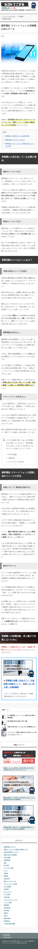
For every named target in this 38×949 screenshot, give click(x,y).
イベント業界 (8, 902)
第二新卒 (6, 865)
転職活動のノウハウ (10, 847)
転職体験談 (7, 860)
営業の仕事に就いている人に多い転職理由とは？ (21, 727)
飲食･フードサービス (10, 881)
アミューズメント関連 (10, 884)
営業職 (6, 873)
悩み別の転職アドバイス (11, 852)
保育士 (6, 915)
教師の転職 (7, 918)
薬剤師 (6, 913)
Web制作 (6, 889)
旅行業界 (6, 910)
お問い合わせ (7, 937)
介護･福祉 (7, 897)
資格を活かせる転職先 (10, 855)
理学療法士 (7, 921)
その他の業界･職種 (9, 923)
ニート (6, 870)
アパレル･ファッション (11, 900)
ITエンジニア (7, 892)
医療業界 (6, 905)
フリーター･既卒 (9, 868)
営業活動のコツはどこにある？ (15, 140)
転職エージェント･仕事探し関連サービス (16, 849)
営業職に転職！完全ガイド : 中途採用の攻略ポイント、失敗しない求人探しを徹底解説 (19, 683)
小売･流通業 (7, 886)
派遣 (5, 862)
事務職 (6, 876)
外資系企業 (7, 907)
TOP (9, 16)
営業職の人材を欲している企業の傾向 (17, 136)
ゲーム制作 (7, 894)
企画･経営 (7, 878)
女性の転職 (7, 857)
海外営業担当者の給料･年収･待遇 (17, 721)
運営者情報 (6, 935)
